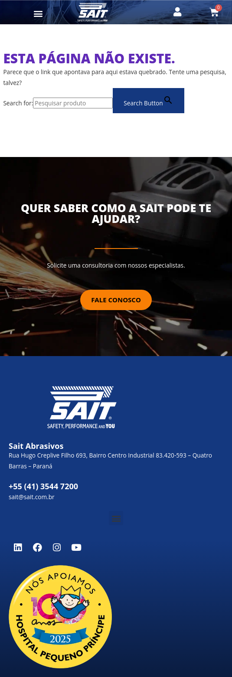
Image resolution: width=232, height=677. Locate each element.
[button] (38, 13)
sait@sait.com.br (32, 497)
